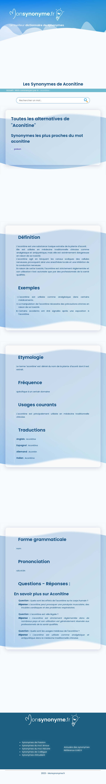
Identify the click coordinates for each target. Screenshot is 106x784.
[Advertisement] (53, 60)
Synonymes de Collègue (34, 751)
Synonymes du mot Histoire (36, 748)
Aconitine (44, 90)
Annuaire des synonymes (77, 747)
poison (17, 149)
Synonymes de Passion (34, 742)
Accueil (9, 90)
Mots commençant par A (26, 90)
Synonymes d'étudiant (33, 754)
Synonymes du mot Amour (35, 745)
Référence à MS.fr (73, 750)
